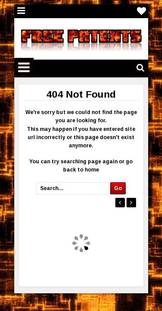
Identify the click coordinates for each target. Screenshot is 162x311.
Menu (21, 11)
